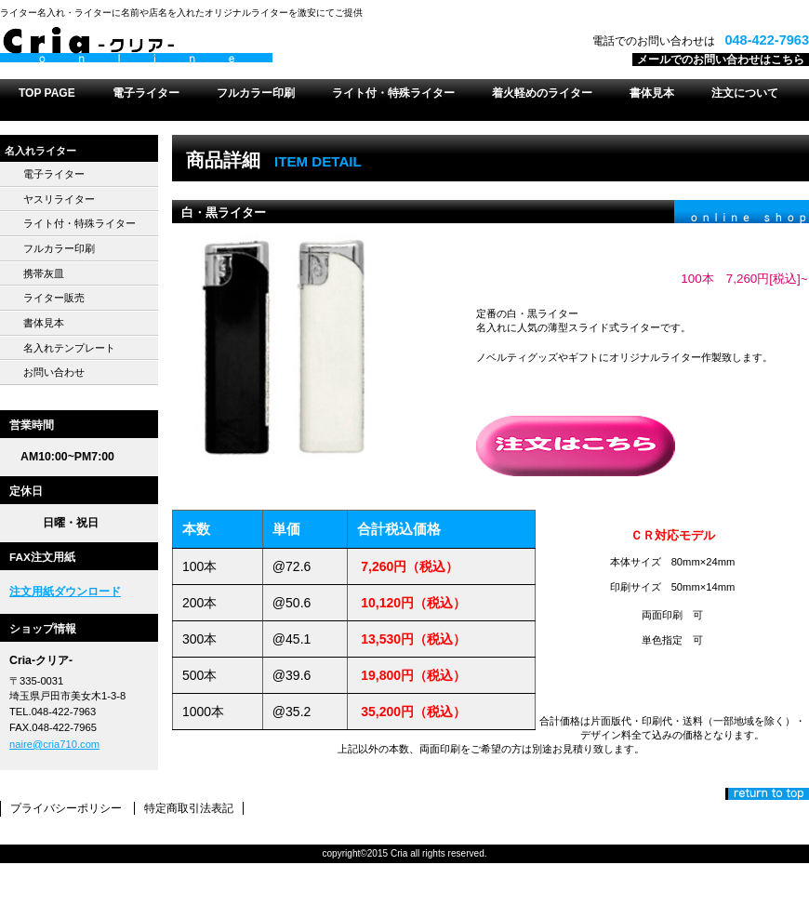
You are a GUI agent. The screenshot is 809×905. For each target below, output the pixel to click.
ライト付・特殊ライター (79, 223)
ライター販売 (54, 297)
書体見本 (43, 322)
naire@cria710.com (54, 744)
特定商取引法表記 (188, 808)
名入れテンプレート (69, 347)
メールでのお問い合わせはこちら (720, 59)
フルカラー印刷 (59, 248)
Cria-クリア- (232, 46)
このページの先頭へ (767, 794)
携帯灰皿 (43, 273)
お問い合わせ (54, 372)
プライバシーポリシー (66, 808)
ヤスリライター (59, 199)
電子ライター (54, 174)
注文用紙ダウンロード (65, 591)
